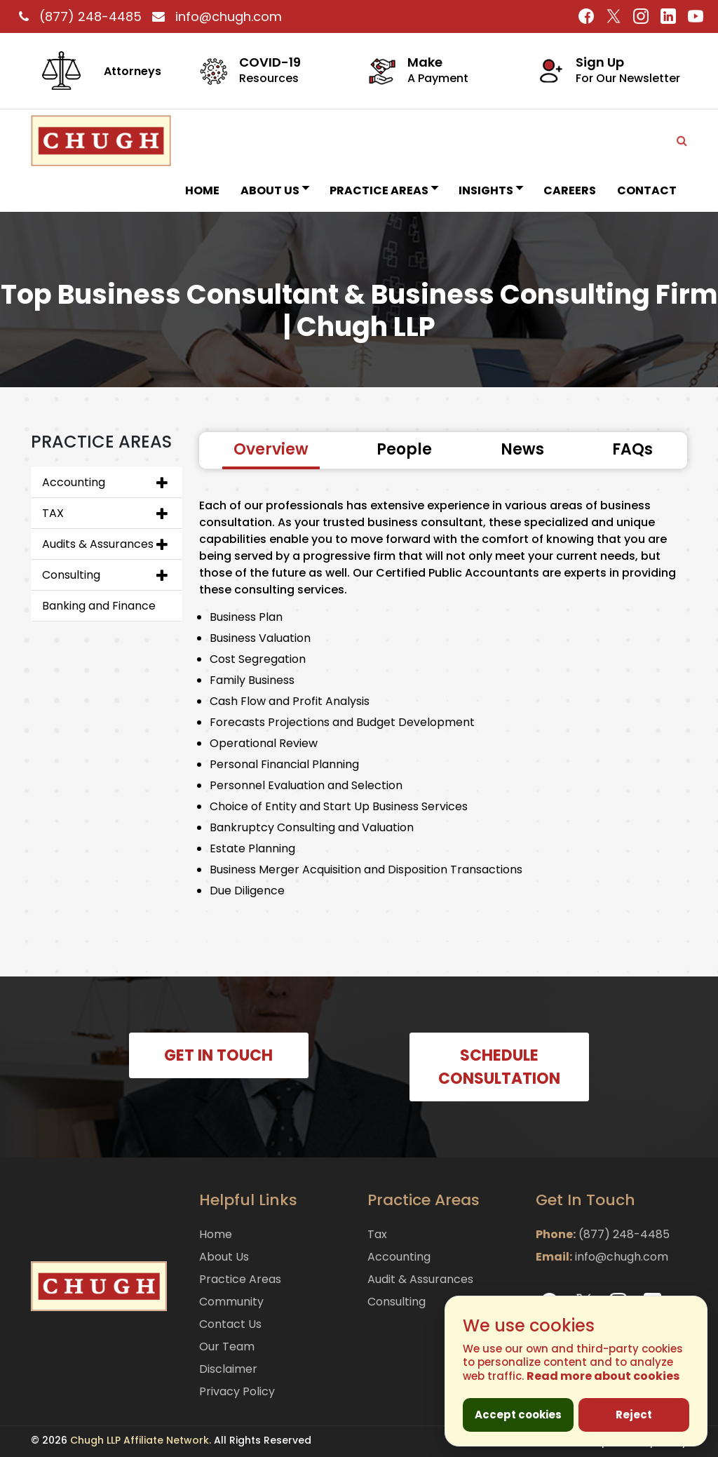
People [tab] (404, 449)
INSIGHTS (490, 190)
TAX (53, 513)
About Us (275, 190)
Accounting (73, 482)
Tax (377, 1234)
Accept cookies (518, 1414)
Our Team (227, 1346)
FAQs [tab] (632, 449)
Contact (647, 190)
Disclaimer (228, 1369)
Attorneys (132, 71)
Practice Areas (384, 190)
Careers (569, 190)
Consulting (71, 575)
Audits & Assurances (98, 544)
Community (231, 1302)
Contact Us (230, 1324)
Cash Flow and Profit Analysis (290, 701)
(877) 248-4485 (78, 16)
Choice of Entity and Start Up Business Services (339, 806)
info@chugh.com (213, 16)
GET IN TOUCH (218, 1055)
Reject (634, 1414)
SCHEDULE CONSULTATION (499, 1067)
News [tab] (522, 449)
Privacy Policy (237, 1391)
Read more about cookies (603, 1376)
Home (202, 190)
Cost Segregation (258, 659)
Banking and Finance (99, 606)
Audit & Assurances (420, 1279)
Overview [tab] (271, 449)
